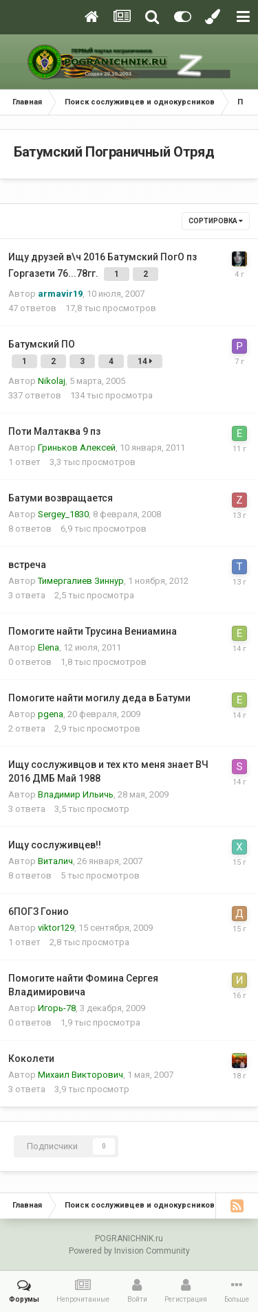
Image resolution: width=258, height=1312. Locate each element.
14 (145, 361)
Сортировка (216, 221)
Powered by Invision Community (129, 1251)
